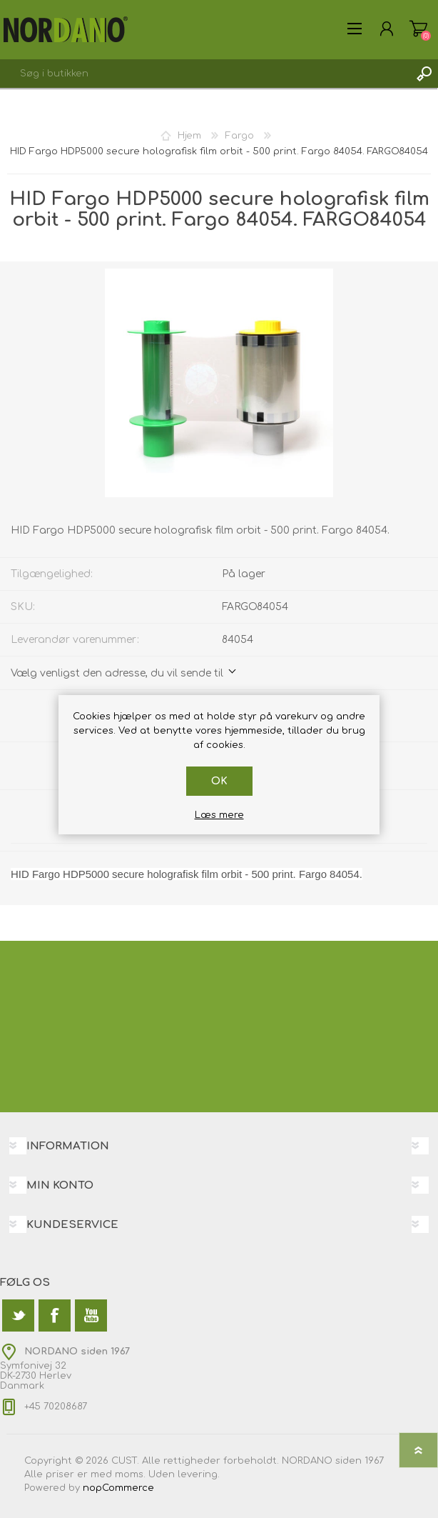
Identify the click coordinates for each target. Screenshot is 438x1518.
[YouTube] (91, 1315)
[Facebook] (55, 1315)
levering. (199, 1474)
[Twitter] (18, 1315)
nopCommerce (118, 1488)
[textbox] (204, 73)
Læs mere (219, 815)
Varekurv (418, 28)
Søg (423, 73)
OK (219, 781)
